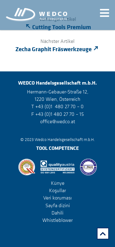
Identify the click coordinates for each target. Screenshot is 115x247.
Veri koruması (57, 198)
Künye (57, 183)
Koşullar (57, 190)
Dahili (57, 213)
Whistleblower (57, 220)
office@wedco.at (57, 121)
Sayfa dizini (57, 205)
